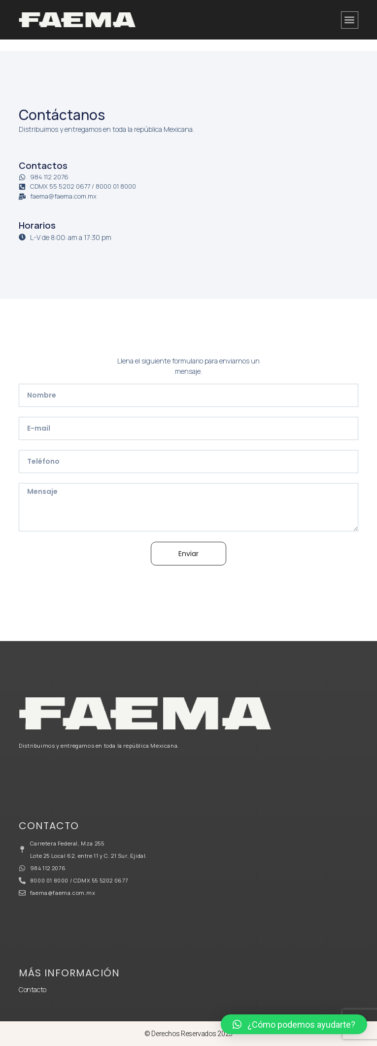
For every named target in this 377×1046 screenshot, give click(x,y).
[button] (349, 20)
